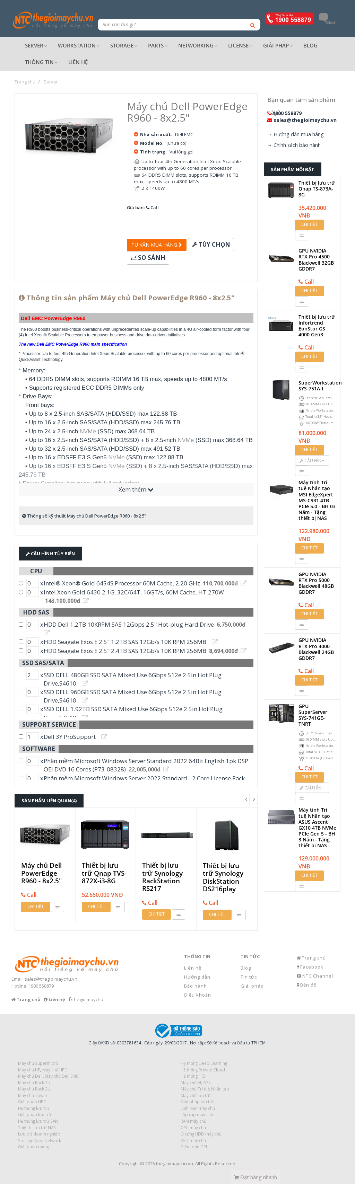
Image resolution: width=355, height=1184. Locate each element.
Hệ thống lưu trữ (33, 1108)
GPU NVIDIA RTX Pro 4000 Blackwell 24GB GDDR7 (316, 649)
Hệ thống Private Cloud (203, 1069)
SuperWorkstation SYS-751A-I (320, 385)
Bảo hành (195, 986)
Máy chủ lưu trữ (196, 1095)
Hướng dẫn (197, 977)
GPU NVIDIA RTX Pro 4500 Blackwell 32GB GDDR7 (316, 260)
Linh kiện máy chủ (198, 1108)
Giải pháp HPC (32, 1101)
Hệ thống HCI (193, 1076)
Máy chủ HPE (54, 1069)
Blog (246, 968)
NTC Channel (317, 976)
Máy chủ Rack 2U (34, 1089)
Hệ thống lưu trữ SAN (38, 1121)
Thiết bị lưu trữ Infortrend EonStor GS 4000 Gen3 (316, 326)
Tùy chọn (211, 244)
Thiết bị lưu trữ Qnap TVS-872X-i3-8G (104, 873)
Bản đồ (308, 985)
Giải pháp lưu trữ (197, 1101)
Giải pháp (252, 986)
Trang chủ (314, 958)
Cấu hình (312, 460)
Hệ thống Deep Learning (204, 1063)
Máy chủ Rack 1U (34, 1082)
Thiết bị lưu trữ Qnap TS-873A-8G (316, 188)
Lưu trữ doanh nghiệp (39, 1134)
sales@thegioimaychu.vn (305, 120)
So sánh (148, 258)
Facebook (311, 967)
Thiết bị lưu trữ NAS (37, 1127)
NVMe (88, 431)
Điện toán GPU (195, 1146)
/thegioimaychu (87, 999)
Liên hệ (192, 968)
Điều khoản (197, 995)
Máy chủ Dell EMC (62, 1076)
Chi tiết (35, 906)
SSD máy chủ (193, 1140)
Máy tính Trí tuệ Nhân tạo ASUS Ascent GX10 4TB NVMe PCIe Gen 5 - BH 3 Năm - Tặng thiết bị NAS (317, 827)
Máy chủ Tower (32, 1095)
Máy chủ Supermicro (38, 1063)
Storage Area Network (39, 1140)
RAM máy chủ (193, 1121)
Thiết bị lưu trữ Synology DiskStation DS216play (223, 877)
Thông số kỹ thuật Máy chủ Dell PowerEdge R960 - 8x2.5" (84, 516)
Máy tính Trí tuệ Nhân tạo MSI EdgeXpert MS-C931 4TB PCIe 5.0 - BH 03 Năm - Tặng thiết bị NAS (317, 500)
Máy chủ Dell (30, 1076)
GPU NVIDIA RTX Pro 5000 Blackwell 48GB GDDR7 (316, 583)
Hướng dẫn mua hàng (299, 134)
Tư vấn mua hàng (156, 244)
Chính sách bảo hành (297, 145)
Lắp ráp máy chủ (197, 1114)
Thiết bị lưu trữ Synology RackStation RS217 (162, 877)
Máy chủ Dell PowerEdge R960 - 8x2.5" (41, 873)
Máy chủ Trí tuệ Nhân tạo (205, 1089)
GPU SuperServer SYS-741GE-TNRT (312, 715)
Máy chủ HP (29, 1069)
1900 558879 (287, 113)
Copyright (129, 1163)
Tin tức (249, 977)
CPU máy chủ (193, 1127)
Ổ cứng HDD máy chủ (201, 1134)
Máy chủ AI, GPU (196, 1082)
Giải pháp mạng (33, 1146)
